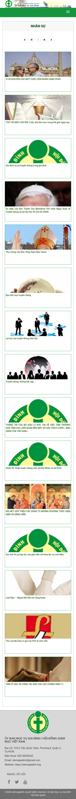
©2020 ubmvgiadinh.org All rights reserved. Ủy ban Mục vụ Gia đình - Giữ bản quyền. (38, 793)
